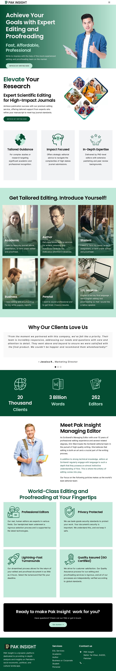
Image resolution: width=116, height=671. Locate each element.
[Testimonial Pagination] (55, 367)
